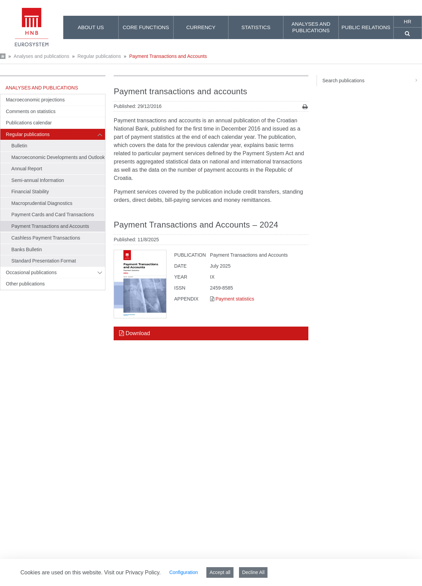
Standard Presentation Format (43, 261)
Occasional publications (31, 272)
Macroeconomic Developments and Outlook (58, 157)
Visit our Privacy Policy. (132, 572)
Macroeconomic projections (35, 99)
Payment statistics (234, 299)
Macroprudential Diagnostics (41, 203)
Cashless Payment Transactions (45, 238)
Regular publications (99, 56)
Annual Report (26, 168)
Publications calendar (29, 122)
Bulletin (19, 145)
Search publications (372, 80)
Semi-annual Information (37, 180)
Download (134, 333)
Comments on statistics (31, 111)
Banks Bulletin (26, 249)
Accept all (219, 572)
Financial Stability (30, 191)
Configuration (183, 572)
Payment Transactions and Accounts (168, 56)
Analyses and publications (41, 56)
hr (407, 21)
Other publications (25, 283)
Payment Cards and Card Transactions (52, 214)
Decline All (253, 572)
